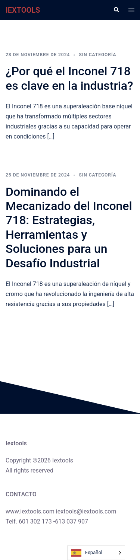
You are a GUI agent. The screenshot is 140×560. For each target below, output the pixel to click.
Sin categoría (97, 54)
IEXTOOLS (23, 10)
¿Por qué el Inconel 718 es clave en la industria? (69, 78)
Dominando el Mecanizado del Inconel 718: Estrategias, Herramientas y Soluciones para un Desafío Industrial (69, 227)
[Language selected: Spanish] (96, 552)
